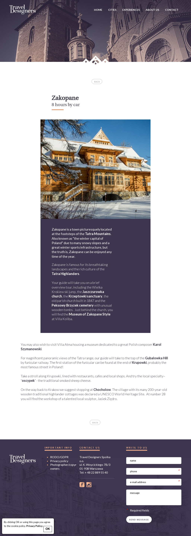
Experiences (131, 9)
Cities (112, 9)
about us (152, 9)
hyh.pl (28, 493)
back (97, 81)
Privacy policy (59, 461)
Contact (172, 9)
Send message (139, 520)
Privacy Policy (34, 525)
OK (48, 528)
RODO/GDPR (59, 457)
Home (98, 9)
